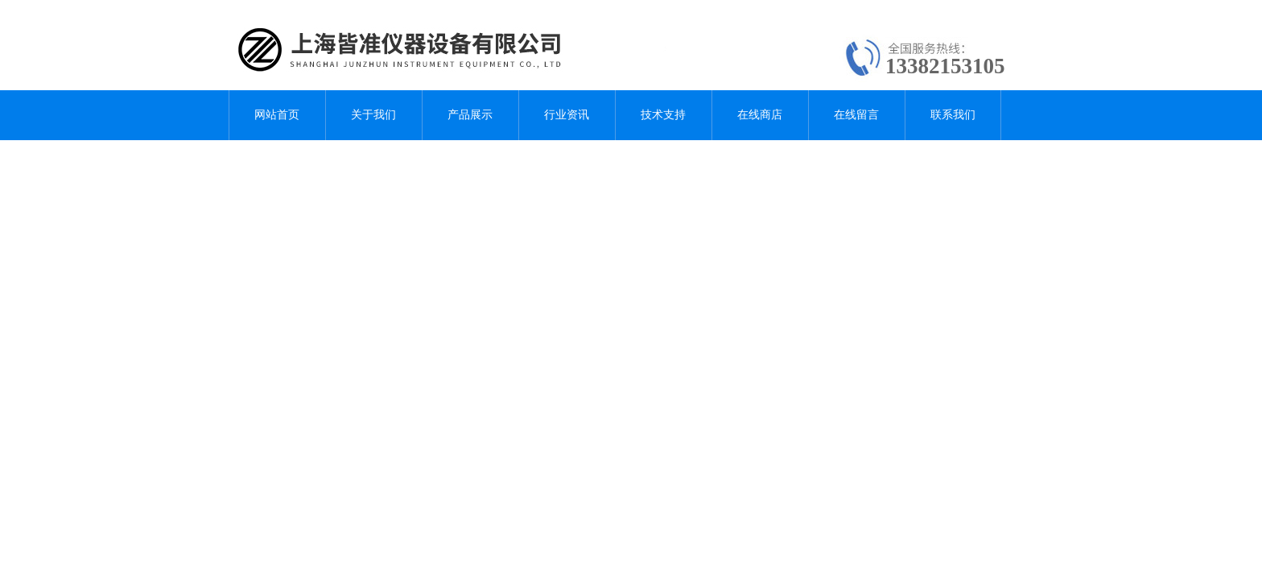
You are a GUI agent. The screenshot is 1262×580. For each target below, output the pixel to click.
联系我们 (952, 115)
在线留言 (856, 115)
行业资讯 (566, 115)
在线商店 (759, 115)
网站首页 (276, 115)
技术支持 (663, 115)
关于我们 (373, 115)
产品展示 (470, 115)
